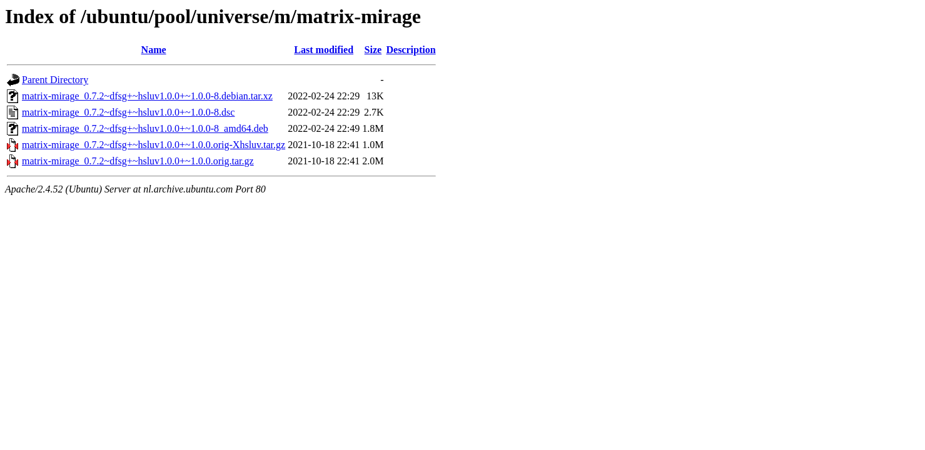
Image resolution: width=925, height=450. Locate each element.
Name (153, 49)
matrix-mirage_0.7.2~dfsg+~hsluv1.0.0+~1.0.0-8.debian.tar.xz (147, 96)
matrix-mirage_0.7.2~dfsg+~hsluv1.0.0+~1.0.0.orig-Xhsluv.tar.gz (153, 144)
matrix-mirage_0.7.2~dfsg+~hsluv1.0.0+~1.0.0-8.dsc (128, 112)
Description (410, 49)
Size (373, 49)
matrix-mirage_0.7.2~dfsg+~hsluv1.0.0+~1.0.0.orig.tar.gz (138, 161)
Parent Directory (55, 79)
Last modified (323, 49)
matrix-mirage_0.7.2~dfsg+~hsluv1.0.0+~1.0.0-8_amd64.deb (145, 128)
